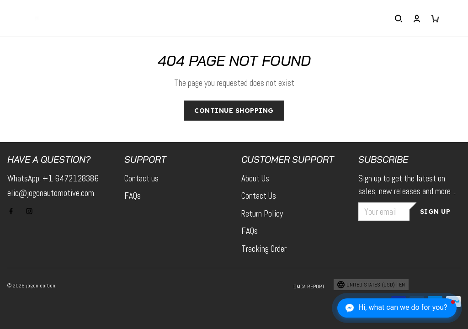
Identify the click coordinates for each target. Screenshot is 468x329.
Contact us (141, 178)
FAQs (132, 196)
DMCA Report (308, 286)
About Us (255, 178)
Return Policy (262, 213)
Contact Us (258, 196)
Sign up (435, 211)
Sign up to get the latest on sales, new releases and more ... (407, 185)
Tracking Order (264, 249)
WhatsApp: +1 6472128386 (53, 178)
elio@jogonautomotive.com (50, 193)
